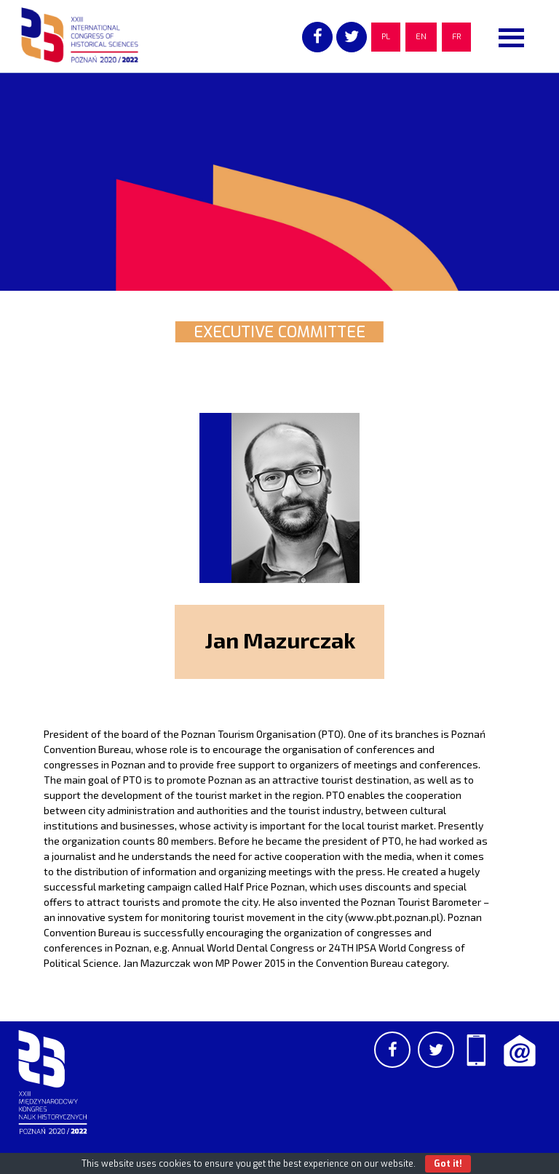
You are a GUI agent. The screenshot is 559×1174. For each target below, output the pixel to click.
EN (421, 36)
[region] (279, 182)
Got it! (448, 1164)
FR (456, 36)
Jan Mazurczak (280, 640)
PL (385, 36)
